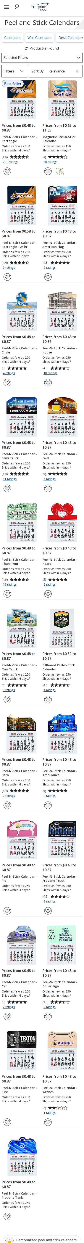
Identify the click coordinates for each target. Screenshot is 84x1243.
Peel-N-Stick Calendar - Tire (19, 1090)
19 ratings (10, 585)
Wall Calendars (39, 37)
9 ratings (50, 268)
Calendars (12, 37)
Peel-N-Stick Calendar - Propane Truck (60, 878)
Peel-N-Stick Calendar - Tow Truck (19, 667)
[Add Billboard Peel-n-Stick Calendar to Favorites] (48, 699)
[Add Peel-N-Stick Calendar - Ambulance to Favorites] (48, 805)
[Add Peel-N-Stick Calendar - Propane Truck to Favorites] (48, 911)
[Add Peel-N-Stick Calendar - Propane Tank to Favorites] (7, 1216)
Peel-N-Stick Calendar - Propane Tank (19, 1195)
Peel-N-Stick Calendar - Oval (60, 456)
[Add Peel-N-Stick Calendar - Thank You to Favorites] (7, 594)
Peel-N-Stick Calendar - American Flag (60, 245)
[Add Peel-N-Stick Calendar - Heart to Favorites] (48, 594)
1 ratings (50, 1113)
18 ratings (51, 373)
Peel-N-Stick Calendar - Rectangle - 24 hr (19, 245)
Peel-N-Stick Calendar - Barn (19, 773)
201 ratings (11, 162)
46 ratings (51, 162)
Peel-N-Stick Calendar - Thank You (19, 561)
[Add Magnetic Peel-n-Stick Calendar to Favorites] (48, 171)
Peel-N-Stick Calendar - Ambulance (60, 773)
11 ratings (10, 479)
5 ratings (9, 268)
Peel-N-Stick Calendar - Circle (19, 350)
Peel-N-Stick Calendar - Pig (19, 878)
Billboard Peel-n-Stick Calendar (58, 667)
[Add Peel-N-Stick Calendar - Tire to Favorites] (7, 1122)
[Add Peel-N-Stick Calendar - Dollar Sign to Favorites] (48, 1016)
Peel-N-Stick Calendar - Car (19, 984)
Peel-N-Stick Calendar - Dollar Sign (60, 984)
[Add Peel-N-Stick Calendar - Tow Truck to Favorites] (7, 699)
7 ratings (9, 796)
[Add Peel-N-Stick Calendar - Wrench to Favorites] (48, 1122)
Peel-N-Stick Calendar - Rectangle (19, 139)
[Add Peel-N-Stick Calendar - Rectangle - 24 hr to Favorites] (7, 277)
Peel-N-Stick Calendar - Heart (60, 561)
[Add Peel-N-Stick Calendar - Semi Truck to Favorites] (7, 488)
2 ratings (50, 585)
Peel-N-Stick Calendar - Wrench (60, 1090)
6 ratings (50, 479)
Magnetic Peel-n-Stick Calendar (59, 139)
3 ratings (9, 690)
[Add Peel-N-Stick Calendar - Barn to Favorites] (7, 805)
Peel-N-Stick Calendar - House (60, 350)
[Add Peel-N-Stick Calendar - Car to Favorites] (7, 1016)
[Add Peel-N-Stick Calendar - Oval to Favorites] (48, 488)
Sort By (37, 71)
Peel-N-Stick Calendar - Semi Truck (19, 456)
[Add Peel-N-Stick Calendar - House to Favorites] (48, 382)
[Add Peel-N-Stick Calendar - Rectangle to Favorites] (7, 171)
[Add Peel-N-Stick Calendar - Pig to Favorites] (7, 911)
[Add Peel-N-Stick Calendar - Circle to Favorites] (7, 382)
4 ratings (9, 373)
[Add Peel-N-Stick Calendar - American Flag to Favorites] (48, 277)
